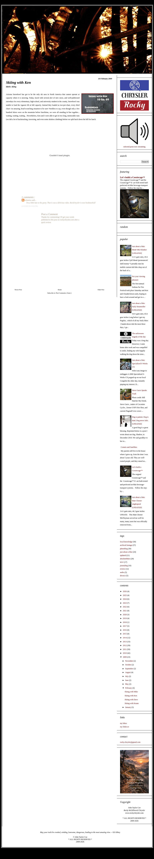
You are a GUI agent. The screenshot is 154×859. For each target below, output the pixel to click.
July (127, 676)
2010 (125, 653)
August (128, 672)
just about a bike (126, 552)
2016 (125, 630)
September (129, 669)
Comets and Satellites (129, 447)
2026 (125, 591)
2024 (125, 599)
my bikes (123, 723)
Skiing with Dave (131, 699)
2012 (125, 645)
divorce (123, 576)
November (129, 661)
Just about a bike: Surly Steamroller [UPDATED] (138, 306)
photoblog (124, 549)
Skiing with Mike (131, 692)
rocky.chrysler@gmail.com (130, 742)
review (122, 569)
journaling (124, 565)
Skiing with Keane (132, 703)
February (128, 688)
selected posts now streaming (134, 147)
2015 (125, 634)
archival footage (126, 545)
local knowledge (126, 542)
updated (123, 555)
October (128, 665)
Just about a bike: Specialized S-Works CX (140, 363)
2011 (125, 649)
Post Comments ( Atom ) (63, 293)
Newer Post (18, 290)
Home (60, 290)
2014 (125, 638)
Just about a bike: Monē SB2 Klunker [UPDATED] (139, 249)
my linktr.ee (124, 727)
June (127, 680)
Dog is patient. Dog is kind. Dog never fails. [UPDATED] (140, 420)
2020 (125, 615)
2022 (125, 607)
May (127, 684)
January (128, 707)
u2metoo (28, 200)
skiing (14, 87)
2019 (125, 618)
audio (122, 572)
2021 (125, 611)
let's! (122, 562)
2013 (125, 642)
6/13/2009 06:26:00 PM (30, 206)
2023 (125, 603)
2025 (125, 595)
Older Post (101, 290)
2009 (125, 657)
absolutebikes (125, 559)
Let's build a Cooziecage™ (132, 177)
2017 (125, 626)
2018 (125, 622)
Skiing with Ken (131, 696)
